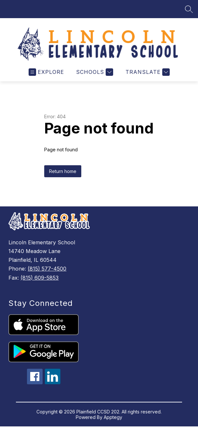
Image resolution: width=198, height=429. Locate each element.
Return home (62, 171)
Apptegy (113, 417)
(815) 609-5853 (39, 277)
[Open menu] (46, 72)
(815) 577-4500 (47, 268)
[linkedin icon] (52, 382)
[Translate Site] (147, 72)
